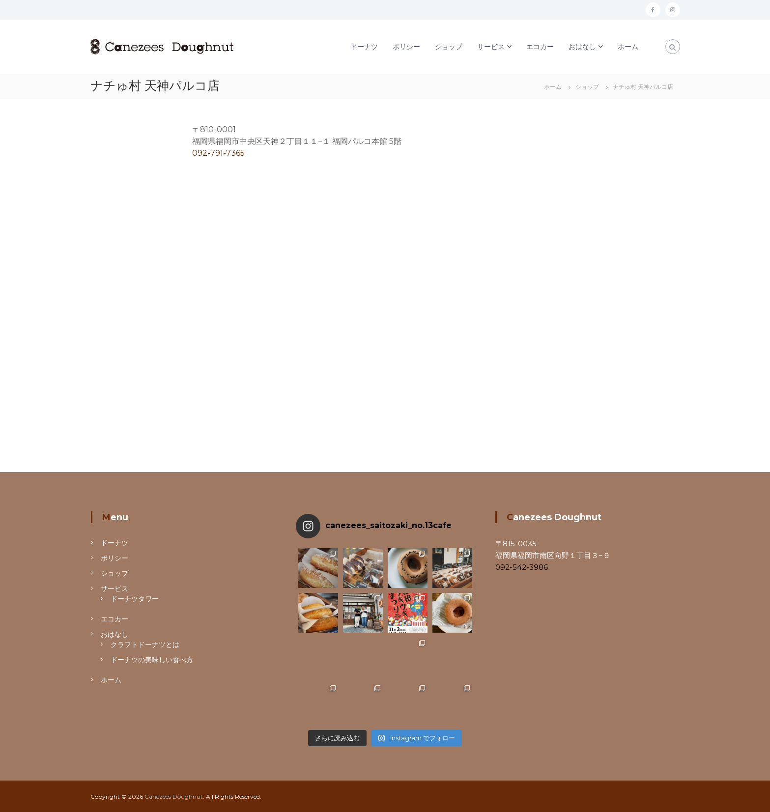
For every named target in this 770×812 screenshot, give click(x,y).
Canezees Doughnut (173, 796)
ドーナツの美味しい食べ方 (152, 659)
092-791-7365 (218, 153)
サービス (491, 46)
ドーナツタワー (135, 598)
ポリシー (406, 46)
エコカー (540, 46)
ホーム (628, 46)
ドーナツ (364, 46)
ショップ (448, 46)
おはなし (582, 46)
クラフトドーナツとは (145, 644)
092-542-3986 (521, 567)
